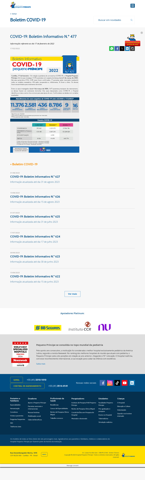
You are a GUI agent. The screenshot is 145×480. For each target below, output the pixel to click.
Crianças (120, 398)
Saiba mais (40, 364)
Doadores (32, 398)
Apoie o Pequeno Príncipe (37, 403)
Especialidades (15, 405)
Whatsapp (111, 48)
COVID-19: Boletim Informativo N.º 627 (35, 176)
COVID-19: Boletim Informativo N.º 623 (35, 256)
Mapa (44, 454)
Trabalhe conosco (56, 418)
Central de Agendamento (27, 386)
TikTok (117, 383)
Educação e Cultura (123, 406)
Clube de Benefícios (35, 420)
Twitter (122, 48)
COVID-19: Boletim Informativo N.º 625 (35, 216)
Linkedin (127, 48)
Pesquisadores (77, 398)
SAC (11, 423)
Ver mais (72, 293)
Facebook (116, 48)
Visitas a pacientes (16, 416)
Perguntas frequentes (17, 419)
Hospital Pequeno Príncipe (20, 5)
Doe (132, 40)
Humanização (15, 408)
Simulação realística (105, 422)
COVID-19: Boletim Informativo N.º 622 (35, 276)
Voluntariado (121, 410)
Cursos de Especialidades (59, 408)
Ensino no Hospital (105, 415)
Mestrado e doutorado (79, 419)
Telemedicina (103, 419)
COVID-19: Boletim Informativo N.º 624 (35, 236)
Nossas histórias (34, 412)
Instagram (110, 383)
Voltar (14, 14)
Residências (54, 405)
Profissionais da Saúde (57, 399)
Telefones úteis (15, 427)
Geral (16, 380)
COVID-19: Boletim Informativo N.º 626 (35, 196)
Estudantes (103, 398)
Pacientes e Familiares (15, 399)
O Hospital (121, 403)
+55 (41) (36, 379)
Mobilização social (34, 416)
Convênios (14, 412)
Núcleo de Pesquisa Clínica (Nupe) (83, 409)
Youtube (124, 383)
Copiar (132, 48)
